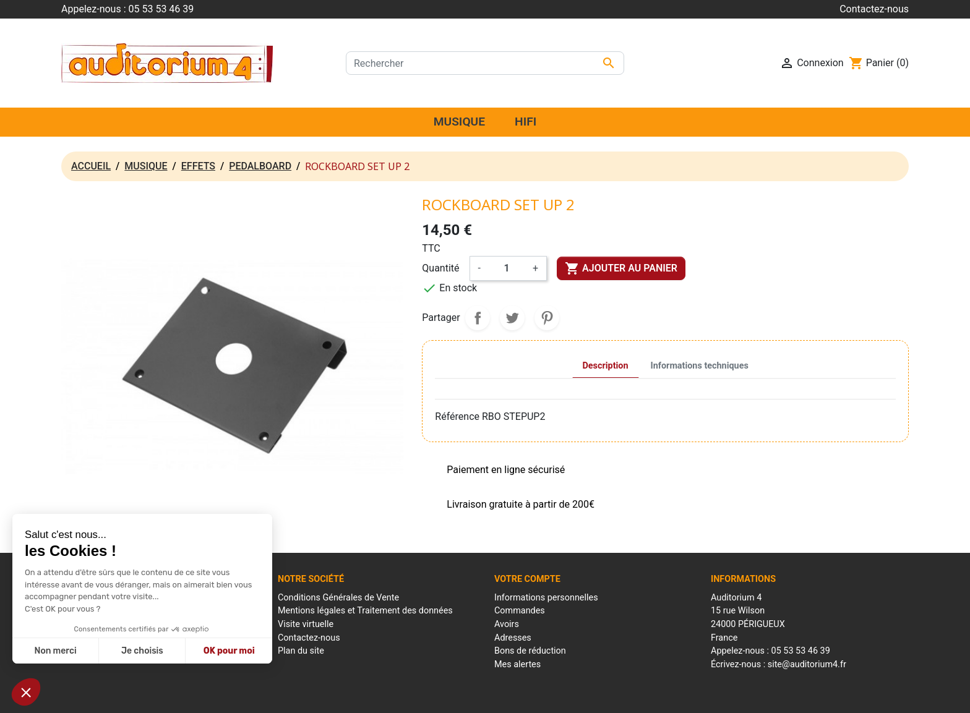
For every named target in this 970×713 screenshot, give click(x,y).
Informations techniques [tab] (700, 366)
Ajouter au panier (621, 268)
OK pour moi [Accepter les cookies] (229, 651)
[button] (26, 692)
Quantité (440, 268)
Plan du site (301, 651)
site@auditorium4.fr (807, 664)
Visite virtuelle (305, 624)
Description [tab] (606, 366)
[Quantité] (506, 268)
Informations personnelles (546, 597)
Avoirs (506, 624)
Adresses (512, 638)
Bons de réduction (530, 651)
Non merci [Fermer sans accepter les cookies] (55, 651)
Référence (457, 416)
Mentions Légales (414, 696)
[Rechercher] (485, 63)
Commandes (519, 610)
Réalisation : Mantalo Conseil (621, 696)
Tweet (512, 317)
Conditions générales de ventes (508, 696)
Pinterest (546, 317)
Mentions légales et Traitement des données (365, 610)
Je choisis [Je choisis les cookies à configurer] (142, 651)
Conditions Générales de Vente (338, 597)
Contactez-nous (874, 9)
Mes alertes (517, 664)
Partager (477, 317)
